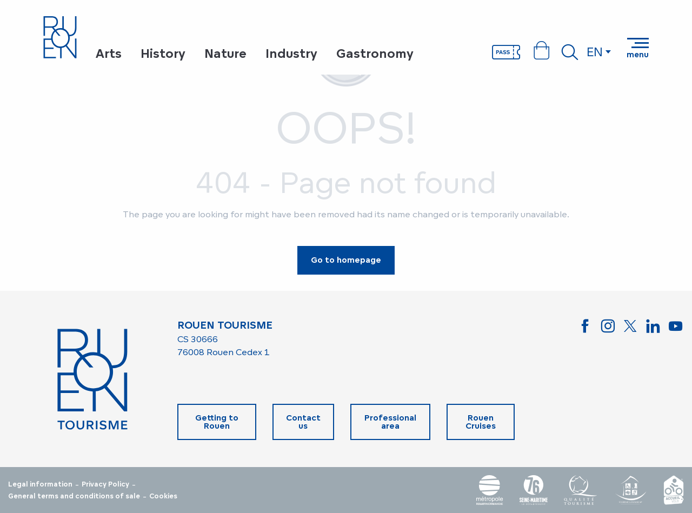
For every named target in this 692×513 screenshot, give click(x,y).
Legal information (40, 484)
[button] (570, 52)
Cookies (163, 496)
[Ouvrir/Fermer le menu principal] (638, 48)
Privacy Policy (105, 484)
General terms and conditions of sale (74, 496)
